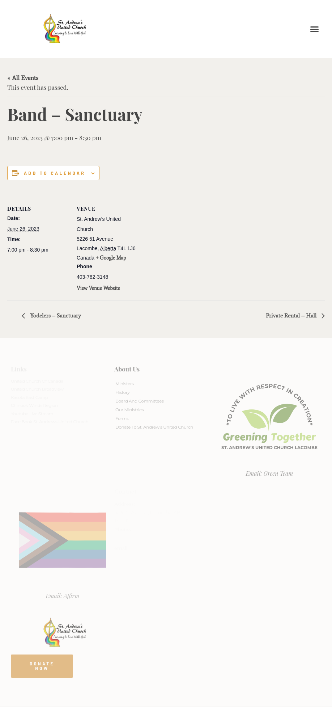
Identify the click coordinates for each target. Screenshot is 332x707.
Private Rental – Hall (292, 315)
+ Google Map (111, 258)
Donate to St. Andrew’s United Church (154, 427)
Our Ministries (129, 409)
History (122, 392)
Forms (121, 418)
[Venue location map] (184, 242)
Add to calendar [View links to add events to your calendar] (54, 173)
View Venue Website (98, 288)
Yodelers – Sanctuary (55, 315)
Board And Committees (139, 401)
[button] (315, 29)
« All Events (22, 77)
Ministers (124, 383)
